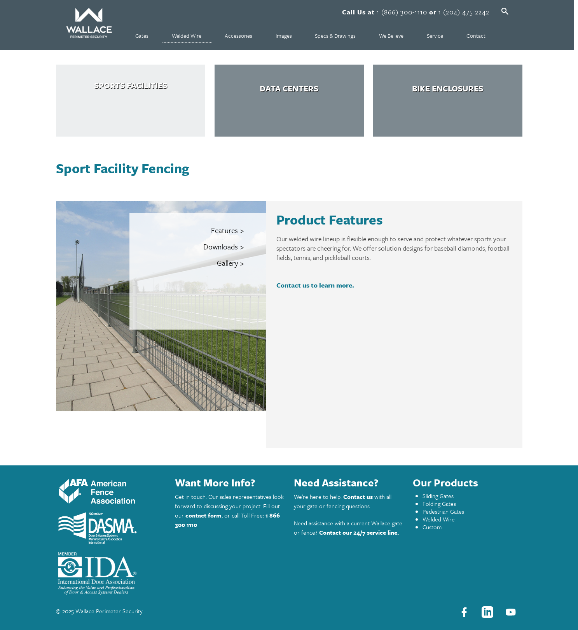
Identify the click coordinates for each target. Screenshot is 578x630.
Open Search (505, 11)
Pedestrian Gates (443, 511)
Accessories (238, 36)
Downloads (220, 246)
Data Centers (289, 88)
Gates (141, 36)
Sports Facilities (130, 85)
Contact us (358, 496)
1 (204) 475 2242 (463, 12)
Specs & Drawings (335, 36)
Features (224, 230)
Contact (475, 36)
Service (435, 36)
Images (284, 36)
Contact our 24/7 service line (358, 532)
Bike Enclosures (447, 88)
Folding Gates (439, 503)
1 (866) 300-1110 (402, 12)
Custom (432, 527)
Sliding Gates (438, 495)
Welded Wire (186, 36)
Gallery (227, 263)
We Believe (391, 36)
